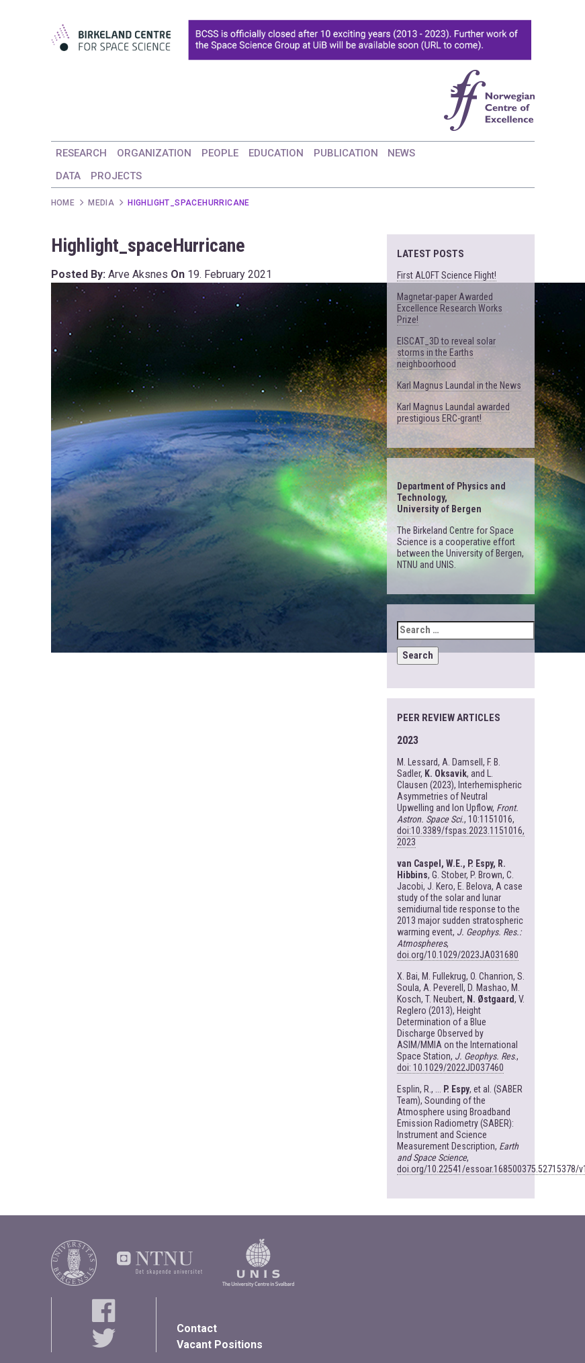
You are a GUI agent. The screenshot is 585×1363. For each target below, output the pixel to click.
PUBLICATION (346, 153)
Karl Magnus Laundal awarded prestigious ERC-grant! (453, 413)
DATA (68, 176)
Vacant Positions (220, 1344)
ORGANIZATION (154, 153)
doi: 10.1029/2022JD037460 (450, 1067)
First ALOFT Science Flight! (446, 275)
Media (101, 202)
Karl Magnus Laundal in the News (459, 385)
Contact (197, 1328)
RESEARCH (81, 153)
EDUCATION (276, 153)
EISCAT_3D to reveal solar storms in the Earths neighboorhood (446, 352)
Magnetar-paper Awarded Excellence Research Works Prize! (449, 308)
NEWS (401, 153)
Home (63, 202)
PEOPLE (219, 153)
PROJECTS (116, 176)
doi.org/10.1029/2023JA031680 (458, 954)
